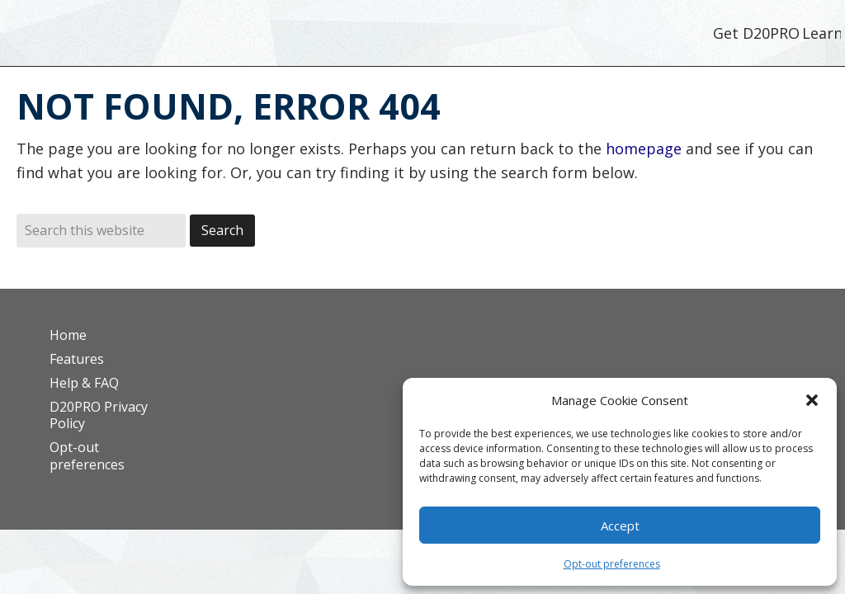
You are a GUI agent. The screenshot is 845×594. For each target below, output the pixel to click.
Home (68, 335)
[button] (812, 400)
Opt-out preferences (612, 564)
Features (77, 359)
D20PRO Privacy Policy (99, 415)
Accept (620, 525)
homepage (644, 148)
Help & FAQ (84, 383)
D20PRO (142, 37)
